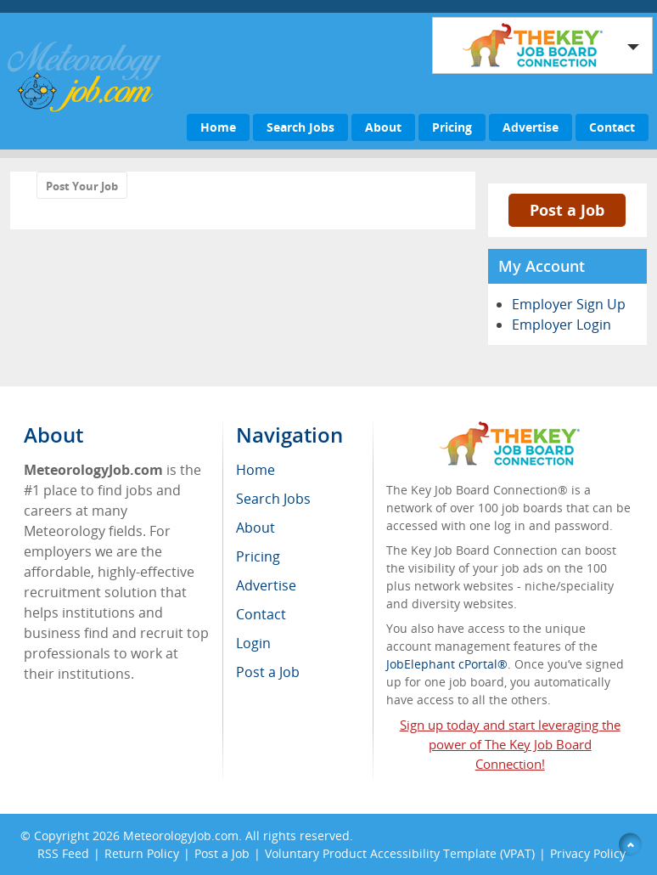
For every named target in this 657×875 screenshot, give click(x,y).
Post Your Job (82, 186)
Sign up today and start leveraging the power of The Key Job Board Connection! (510, 744)
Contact (612, 127)
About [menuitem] (255, 527)
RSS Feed (63, 853)
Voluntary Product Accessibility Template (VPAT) (400, 853)
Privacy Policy (589, 853)
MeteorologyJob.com (181, 835)
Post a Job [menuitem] (268, 672)
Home (218, 127)
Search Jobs (300, 127)
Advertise (531, 127)
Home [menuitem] (255, 469)
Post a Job (567, 210)
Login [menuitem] (253, 643)
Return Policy (141, 853)
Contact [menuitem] (261, 614)
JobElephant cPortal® (447, 664)
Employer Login (561, 324)
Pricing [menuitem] (258, 556)
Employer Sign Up (569, 304)
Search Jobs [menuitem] (273, 498)
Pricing (452, 127)
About (383, 127)
